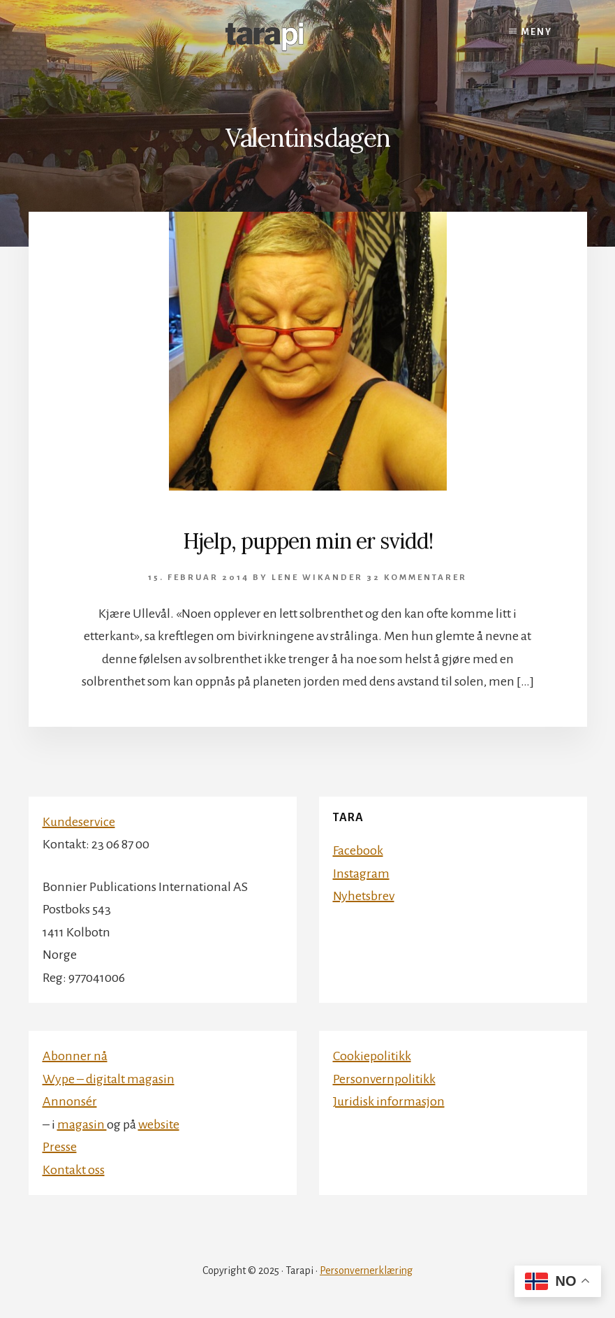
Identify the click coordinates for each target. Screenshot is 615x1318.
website (158, 1124)
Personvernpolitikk (384, 1079)
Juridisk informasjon (389, 1101)
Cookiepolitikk (372, 1056)
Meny (536, 32)
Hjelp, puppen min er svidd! (308, 541)
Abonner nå (75, 1056)
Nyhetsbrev (363, 896)
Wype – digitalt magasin (109, 1079)
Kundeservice (79, 822)
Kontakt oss (74, 1170)
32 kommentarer (416, 577)
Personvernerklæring (366, 1270)
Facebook (358, 850)
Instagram (361, 874)
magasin (82, 1124)
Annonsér (70, 1101)
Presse (60, 1147)
